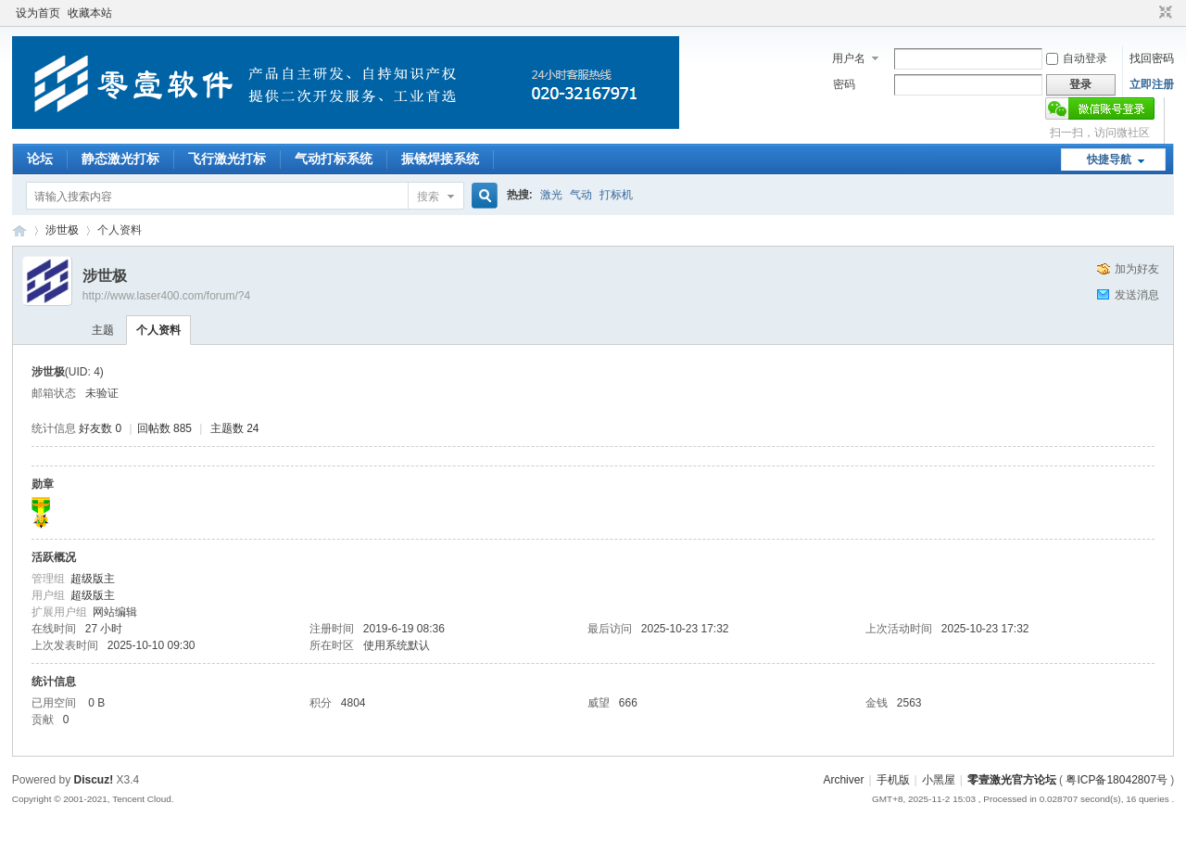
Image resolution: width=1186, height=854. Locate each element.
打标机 (616, 194)
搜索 (428, 196)
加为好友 (1137, 268)
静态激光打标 (120, 158)
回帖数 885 (164, 428)
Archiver (843, 779)
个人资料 (158, 330)
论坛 (40, 158)
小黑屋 (938, 779)
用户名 (848, 58)
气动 (581, 194)
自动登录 (1076, 58)
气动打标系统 (333, 158)
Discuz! (94, 779)
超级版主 (92, 578)
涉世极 (62, 229)
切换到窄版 (1163, 13)
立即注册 (1151, 84)
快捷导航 (1109, 159)
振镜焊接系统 (440, 158)
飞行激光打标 (227, 158)
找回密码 (1151, 58)
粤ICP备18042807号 (1116, 779)
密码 (844, 84)
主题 (103, 330)
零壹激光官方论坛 (19, 230)
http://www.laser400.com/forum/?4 (166, 295)
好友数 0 (100, 428)
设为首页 (38, 12)
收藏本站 (90, 12)
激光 (551, 194)
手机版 (893, 779)
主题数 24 (234, 428)
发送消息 (1137, 294)
